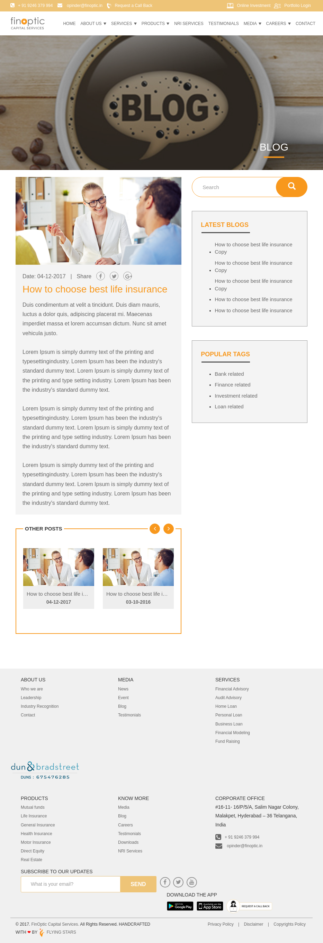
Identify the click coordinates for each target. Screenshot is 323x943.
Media (252, 23)
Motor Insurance (36, 842)
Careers (278, 23)
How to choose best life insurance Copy (72, 594)
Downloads (128, 842)
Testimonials (223, 23)
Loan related (229, 406)
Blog (122, 816)
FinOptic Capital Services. (55, 924)
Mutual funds (33, 807)
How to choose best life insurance (253, 299)
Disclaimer (253, 924)
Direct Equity (32, 851)
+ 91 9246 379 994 (237, 837)
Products (156, 23)
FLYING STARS (57, 932)
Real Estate (31, 859)
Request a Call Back (133, 5)
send (138, 884)
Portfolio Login (297, 5)
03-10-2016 (138, 602)
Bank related (229, 374)
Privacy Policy (221, 924)
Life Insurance (34, 816)
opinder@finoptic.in (238, 845)
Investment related (236, 396)
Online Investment (254, 5)
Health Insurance (36, 833)
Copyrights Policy (289, 924)
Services (124, 23)
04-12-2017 (58, 602)
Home (69, 23)
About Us (93, 23)
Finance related (232, 385)
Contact (305, 23)
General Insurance (38, 825)
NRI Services (188, 23)
